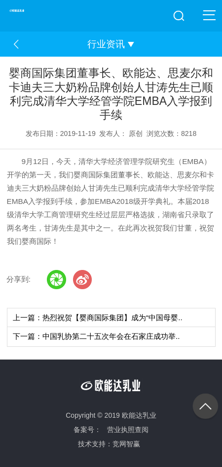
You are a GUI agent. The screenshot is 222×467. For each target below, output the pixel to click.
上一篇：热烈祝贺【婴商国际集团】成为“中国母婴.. (98, 317)
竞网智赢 (126, 444)
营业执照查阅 (127, 430)
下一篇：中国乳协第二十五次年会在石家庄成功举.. (96, 336)
